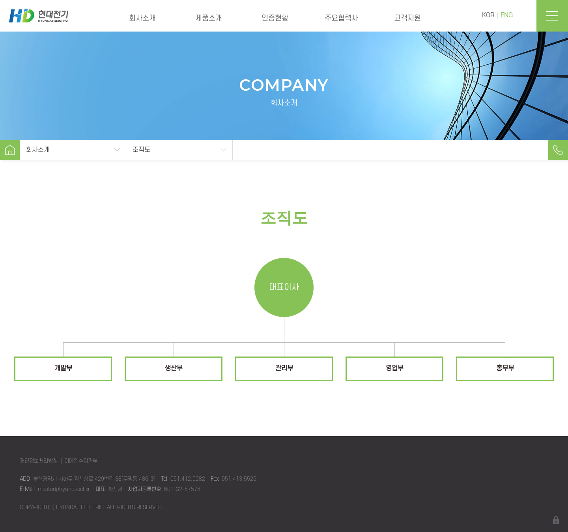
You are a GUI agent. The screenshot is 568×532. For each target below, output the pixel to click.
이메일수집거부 (80, 461)
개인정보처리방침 (39, 461)
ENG (507, 15)
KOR (488, 15)
